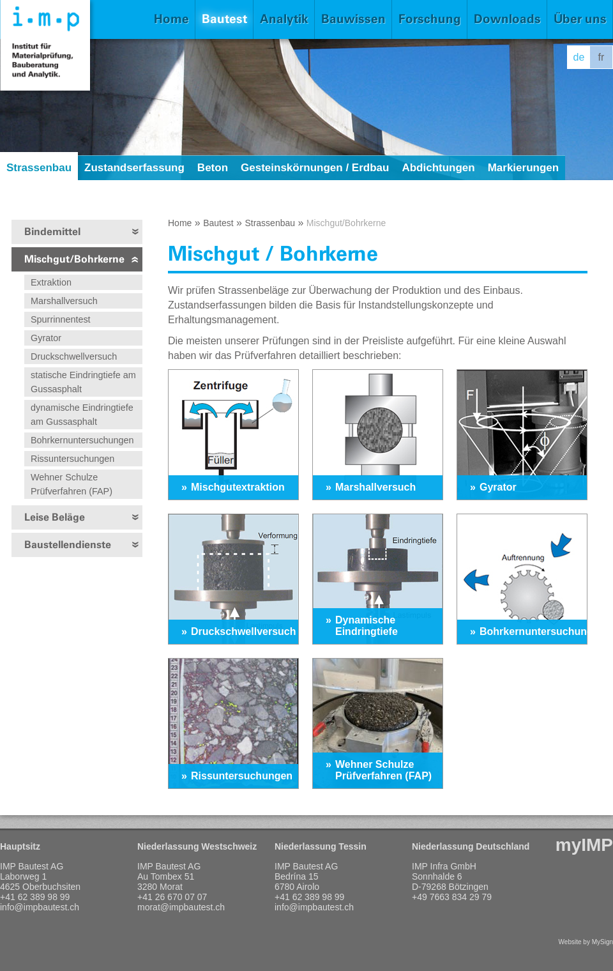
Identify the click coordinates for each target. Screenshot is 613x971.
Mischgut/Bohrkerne (74, 259)
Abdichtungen (438, 168)
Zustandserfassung (134, 168)
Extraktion (51, 282)
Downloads (507, 18)
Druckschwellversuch (74, 356)
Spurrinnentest (61, 319)
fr (601, 57)
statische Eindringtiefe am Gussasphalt (83, 382)
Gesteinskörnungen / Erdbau (315, 168)
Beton (212, 168)
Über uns (580, 18)
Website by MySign (586, 941)
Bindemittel (52, 232)
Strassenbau (39, 168)
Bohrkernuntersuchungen (82, 440)
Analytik (284, 18)
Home (171, 18)
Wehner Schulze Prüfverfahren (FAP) (71, 484)
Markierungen (523, 168)
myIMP (584, 845)
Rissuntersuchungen (72, 459)
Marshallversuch (64, 301)
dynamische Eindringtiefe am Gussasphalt (82, 414)
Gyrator (46, 338)
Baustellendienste (67, 545)
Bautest (224, 18)
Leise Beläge (54, 517)
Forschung (429, 18)
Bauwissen (353, 18)
